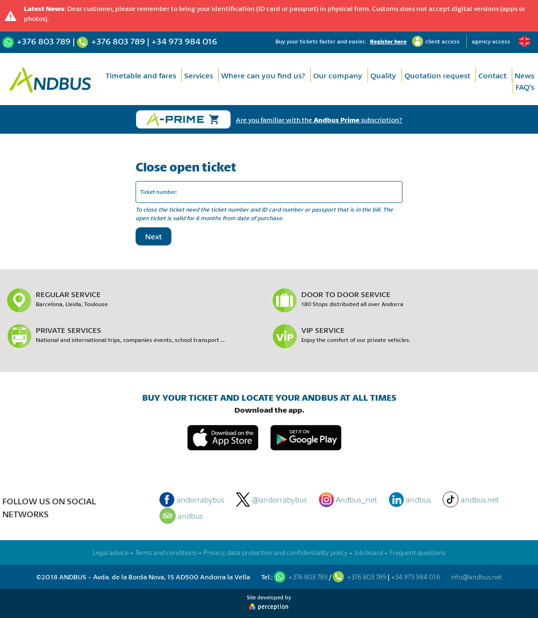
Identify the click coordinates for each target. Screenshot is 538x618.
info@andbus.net (476, 576)
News (524, 75)
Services (198, 75)
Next (153, 236)
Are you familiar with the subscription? (319, 119)
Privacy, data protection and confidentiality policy (275, 552)
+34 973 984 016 (184, 41)
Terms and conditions (166, 552)
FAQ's (525, 87)
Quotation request (437, 75)
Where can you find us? (263, 75)
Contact (492, 75)
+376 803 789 (44, 41)
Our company (337, 75)
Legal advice (110, 552)
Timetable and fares (140, 75)
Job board (368, 552)
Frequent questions (417, 552)
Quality (383, 75)
